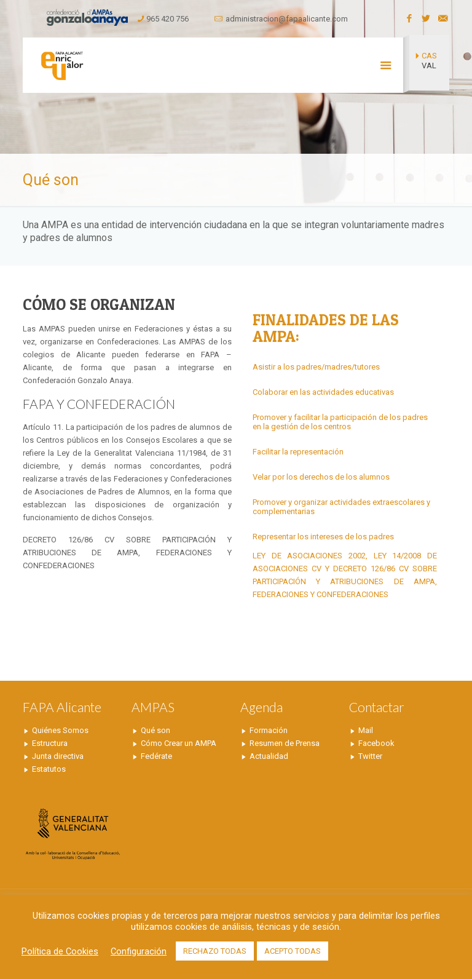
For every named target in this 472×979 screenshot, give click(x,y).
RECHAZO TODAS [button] (214, 951)
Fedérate (156, 756)
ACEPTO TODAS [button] (292, 951)
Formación (269, 730)
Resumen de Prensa (285, 743)
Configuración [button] (139, 951)
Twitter (370, 756)
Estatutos (49, 769)
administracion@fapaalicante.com (287, 18)
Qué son (155, 730)
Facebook (376, 743)
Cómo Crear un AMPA (178, 743)
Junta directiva (58, 756)
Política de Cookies (60, 951)
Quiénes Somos (60, 730)
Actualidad (269, 756)
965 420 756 (167, 18)
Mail (365, 730)
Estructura (50, 743)
